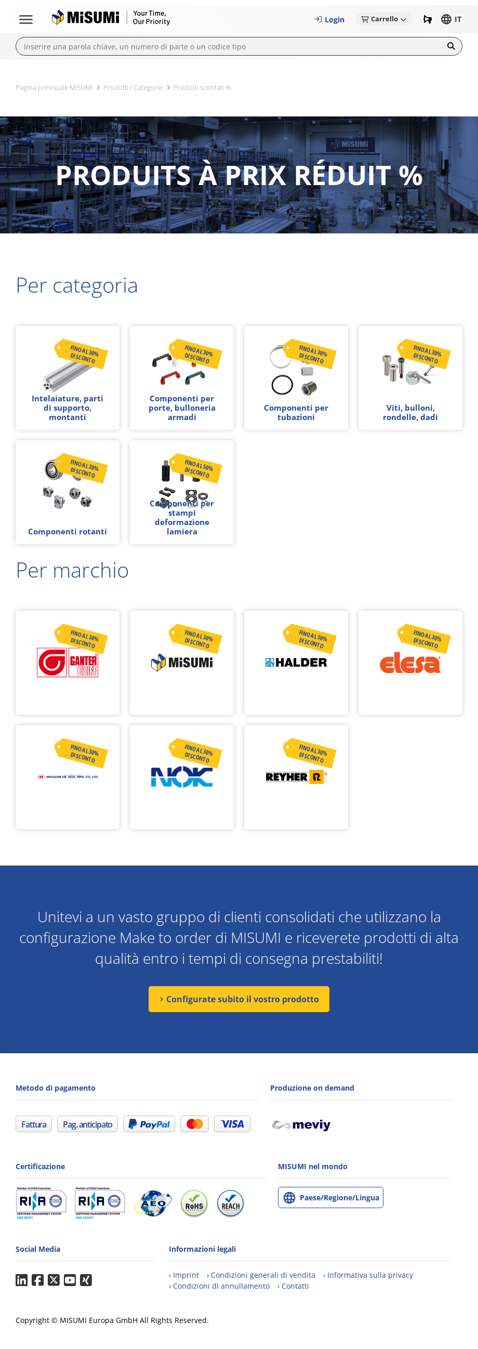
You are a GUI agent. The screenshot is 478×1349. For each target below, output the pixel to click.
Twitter (54, 1280)
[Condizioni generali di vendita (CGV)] (261, 1275)
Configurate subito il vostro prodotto (242, 999)
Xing (86, 1280)
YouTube (70, 1280)
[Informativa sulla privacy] (368, 1275)
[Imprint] (184, 1275)
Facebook (38, 1280)
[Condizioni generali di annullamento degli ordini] (219, 1286)
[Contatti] (293, 1285)
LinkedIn (22, 1280)
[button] (329, 19)
